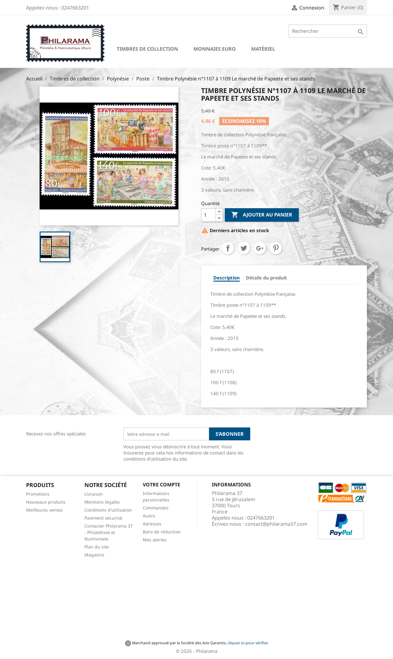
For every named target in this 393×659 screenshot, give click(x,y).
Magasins (94, 555)
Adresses (152, 524)
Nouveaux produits (45, 502)
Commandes (156, 508)
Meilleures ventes (44, 510)
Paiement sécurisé (103, 518)
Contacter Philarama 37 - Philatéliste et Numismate (108, 532)
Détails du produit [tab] (266, 278)
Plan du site (96, 547)
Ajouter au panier (261, 215)
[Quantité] (208, 215)
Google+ (260, 248)
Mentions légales (102, 502)
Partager (228, 248)
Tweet (244, 248)
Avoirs (149, 516)
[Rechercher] (328, 31)
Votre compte (161, 484)
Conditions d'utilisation (108, 510)
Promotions (37, 494)
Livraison (93, 494)
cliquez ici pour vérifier (247, 642)
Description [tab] (226, 278)
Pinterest (276, 248)
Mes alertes (155, 540)
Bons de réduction (162, 532)
